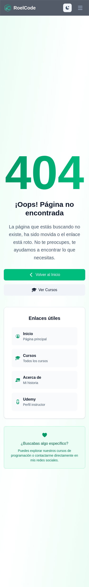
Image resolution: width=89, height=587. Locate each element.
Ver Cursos (44, 290)
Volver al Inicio (44, 274)
